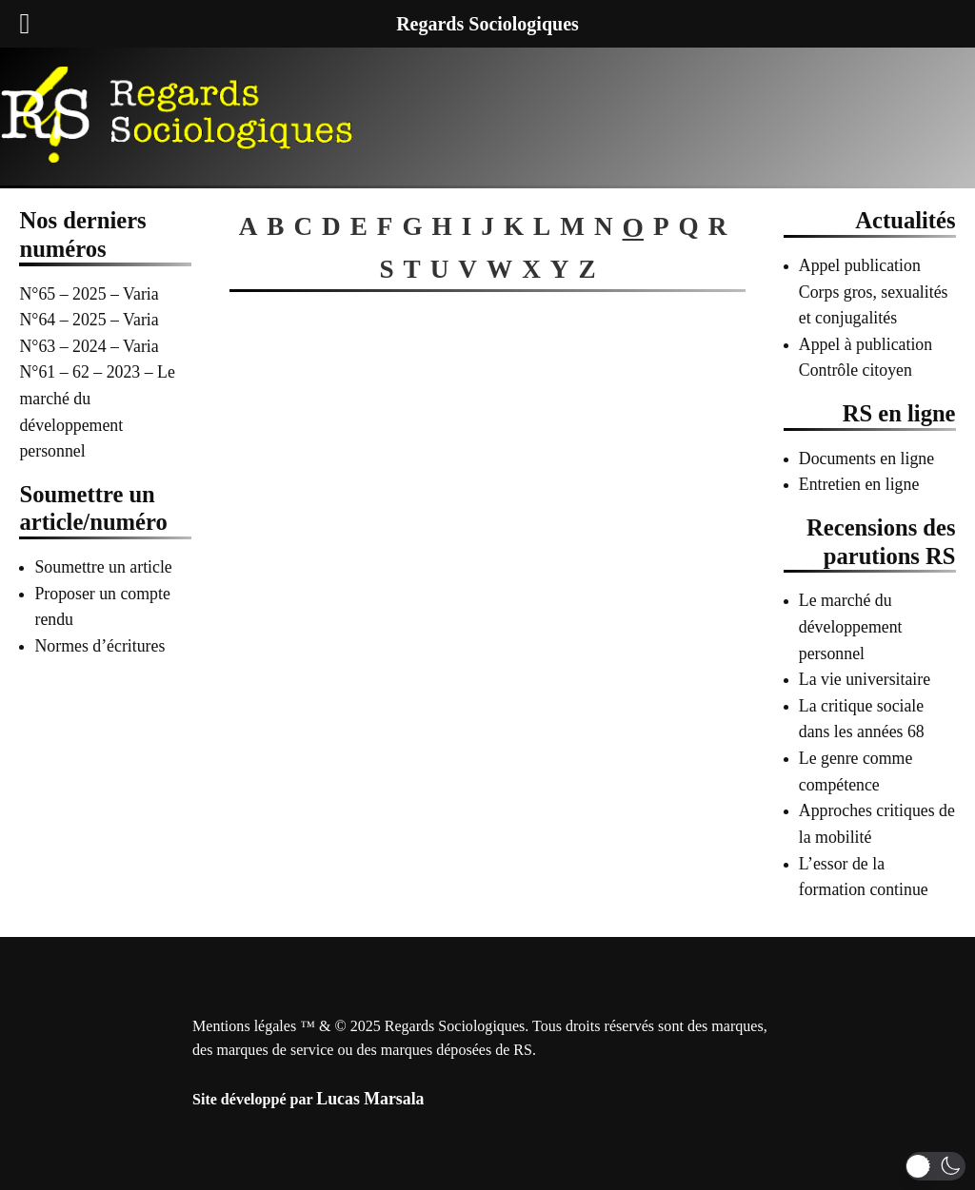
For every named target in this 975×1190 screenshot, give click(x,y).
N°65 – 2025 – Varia (88, 293)
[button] (935, 1166)
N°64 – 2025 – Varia (88, 319)
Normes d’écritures (99, 645)
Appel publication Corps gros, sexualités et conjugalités (873, 291)
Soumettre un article (102, 566)
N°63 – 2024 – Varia (88, 346)
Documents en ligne (866, 458)
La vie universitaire (864, 679)
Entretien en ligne (859, 484)
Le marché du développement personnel (851, 626)
